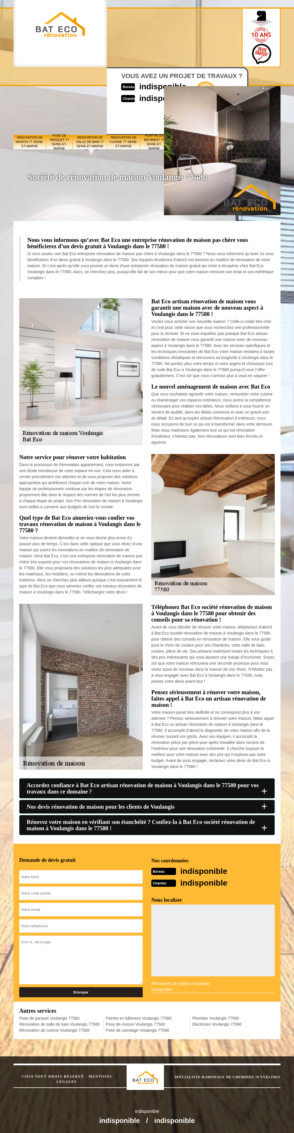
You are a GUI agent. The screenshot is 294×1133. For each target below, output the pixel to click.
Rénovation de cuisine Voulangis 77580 (54, 1029)
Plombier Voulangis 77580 (215, 1017)
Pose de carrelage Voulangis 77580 (137, 1029)
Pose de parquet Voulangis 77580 (49, 1017)
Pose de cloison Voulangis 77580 (135, 1023)
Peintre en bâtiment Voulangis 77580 (138, 1017)
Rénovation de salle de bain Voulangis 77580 (59, 1023)
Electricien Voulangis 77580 (217, 1023)
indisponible (205, 871)
